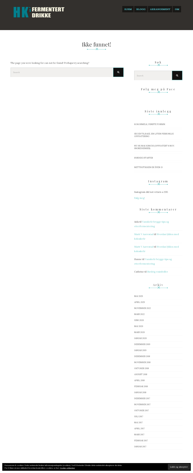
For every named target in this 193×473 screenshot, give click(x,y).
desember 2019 (142, 344)
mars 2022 (139, 314)
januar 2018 (140, 392)
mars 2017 (139, 434)
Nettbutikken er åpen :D (148, 167)
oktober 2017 (141, 410)
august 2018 (140, 374)
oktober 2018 (141, 368)
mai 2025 (138, 296)
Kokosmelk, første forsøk (149, 124)
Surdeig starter (143, 158)
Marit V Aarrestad (143, 234)
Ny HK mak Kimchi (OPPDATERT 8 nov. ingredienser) (154, 147)
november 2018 (142, 362)
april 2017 (139, 428)
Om (177, 9)
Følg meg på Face (158, 89)
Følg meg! (139, 198)
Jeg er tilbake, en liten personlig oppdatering (154, 135)
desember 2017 (142, 398)
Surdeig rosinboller (157, 271)
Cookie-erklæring (67, 468)
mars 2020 (139, 332)
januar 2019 (140, 350)
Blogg (140, 9)
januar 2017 (140, 446)
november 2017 (142, 404)
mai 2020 (138, 326)
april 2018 (139, 380)
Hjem (128, 9)
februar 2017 (141, 440)
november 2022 (142, 308)
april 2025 (139, 302)
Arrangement (160, 9)
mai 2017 (138, 422)
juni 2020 (139, 320)
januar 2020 (140, 338)
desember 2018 (142, 356)
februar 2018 (141, 386)
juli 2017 (138, 416)
